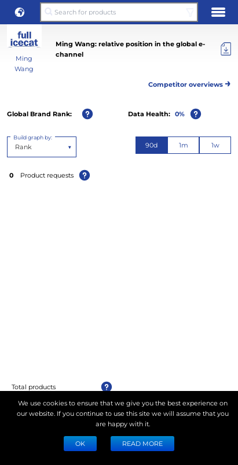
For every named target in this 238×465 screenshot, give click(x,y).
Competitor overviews (189, 82)
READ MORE (142, 443)
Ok (80, 443)
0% (180, 113)
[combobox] (16, 147)
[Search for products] (118, 12)
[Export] (226, 49)
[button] (19, 12)
